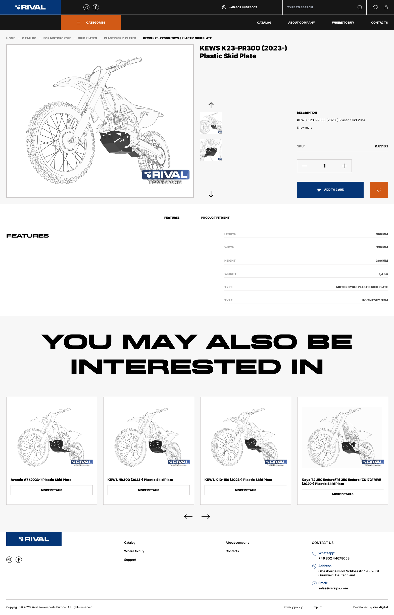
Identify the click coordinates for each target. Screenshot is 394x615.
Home (10, 38)
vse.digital (380, 607)
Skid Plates (87, 38)
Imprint (317, 607)
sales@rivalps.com (333, 588)
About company (301, 22)
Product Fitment (215, 217)
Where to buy (343, 22)
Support (130, 560)
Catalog (264, 22)
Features (172, 217)
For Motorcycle (57, 38)
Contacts (379, 22)
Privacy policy (293, 607)
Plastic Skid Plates (120, 38)
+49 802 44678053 (243, 7)
